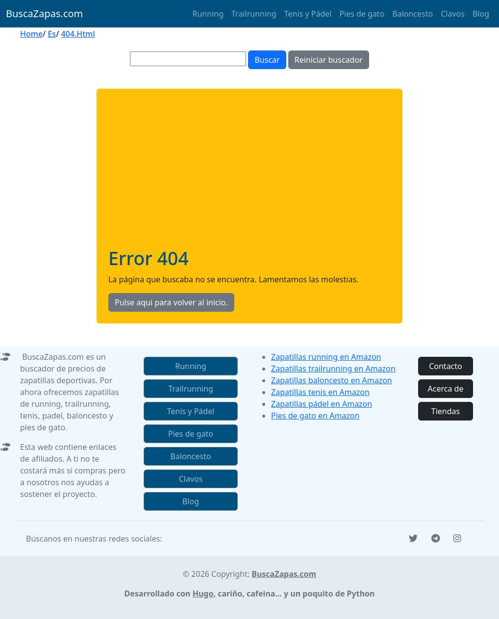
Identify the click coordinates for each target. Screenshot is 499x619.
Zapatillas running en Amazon (326, 356)
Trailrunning (253, 13)
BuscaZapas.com (44, 13)
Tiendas (445, 411)
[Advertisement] (249, 174)
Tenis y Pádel (308, 13)
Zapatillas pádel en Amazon (321, 403)
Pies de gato (361, 13)
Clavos (453, 13)
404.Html (78, 33)
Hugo (203, 593)
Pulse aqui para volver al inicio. (171, 302)
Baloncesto (412, 13)
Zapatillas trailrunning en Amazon (333, 368)
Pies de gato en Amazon (315, 415)
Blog (481, 13)
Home (31, 33)
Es (52, 33)
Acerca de (446, 388)
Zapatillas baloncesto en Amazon (331, 380)
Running (208, 13)
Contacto (445, 366)
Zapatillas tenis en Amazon (320, 392)
